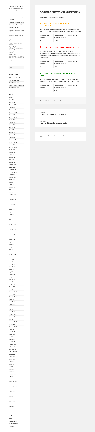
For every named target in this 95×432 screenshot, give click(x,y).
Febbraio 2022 (12, 224)
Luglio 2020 (12, 272)
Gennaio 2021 (12, 257)
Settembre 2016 (13, 386)
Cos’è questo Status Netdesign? (16, 17)
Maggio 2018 (12, 336)
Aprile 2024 (12, 159)
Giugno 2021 (12, 244)
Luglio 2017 (12, 361)
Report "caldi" (57, 100)
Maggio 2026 (12, 97)
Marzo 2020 (12, 282)
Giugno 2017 (12, 364)
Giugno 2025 (12, 124)
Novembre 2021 (13, 232)
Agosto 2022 (12, 209)
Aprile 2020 (12, 279)
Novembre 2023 (13, 172)
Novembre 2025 (13, 112)
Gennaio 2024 (12, 167)
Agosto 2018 (12, 329)
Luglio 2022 (12, 212)
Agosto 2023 (12, 179)
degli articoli (13, 421)
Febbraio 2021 (12, 254)
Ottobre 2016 (12, 384)
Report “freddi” (16, 41)
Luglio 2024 (12, 152)
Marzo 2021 (12, 252)
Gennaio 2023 (12, 197)
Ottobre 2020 (12, 264)
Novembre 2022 (13, 202)
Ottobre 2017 (12, 354)
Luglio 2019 (12, 301)
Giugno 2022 (12, 214)
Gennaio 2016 (12, 406)
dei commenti (13, 423)
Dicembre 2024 (12, 139)
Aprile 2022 (12, 219)
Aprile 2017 (12, 369)
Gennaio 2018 (12, 346)
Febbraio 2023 (12, 194)
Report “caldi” (16, 57)
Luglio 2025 (12, 122)
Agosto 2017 (12, 359)
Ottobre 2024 (12, 144)
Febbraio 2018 (12, 344)
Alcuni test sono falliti (14, 80)
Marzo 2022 (12, 222)
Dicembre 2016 (12, 379)
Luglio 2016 (12, 391)
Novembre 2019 (13, 292)
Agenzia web (56, 135)
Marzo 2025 (12, 132)
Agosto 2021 (12, 239)
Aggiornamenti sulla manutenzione (16, 32)
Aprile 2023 (12, 189)
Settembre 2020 (13, 267)
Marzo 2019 (12, 311)
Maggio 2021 (12, 247)
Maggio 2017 (12, 366)
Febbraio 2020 (12, 284)
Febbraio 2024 (12, 164)
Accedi (10, 418)
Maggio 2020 (12, 277)
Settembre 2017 (13, 356)
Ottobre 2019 (12, 294)
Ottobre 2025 (12, 114)
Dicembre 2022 (12, 199)
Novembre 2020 (13, 262)
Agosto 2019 (12, 299)
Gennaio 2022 (12, 227)
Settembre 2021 (13, 237)
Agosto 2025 (12, 119)
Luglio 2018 (12, 331)
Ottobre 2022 (12, 204)
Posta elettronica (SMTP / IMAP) (16, 22)
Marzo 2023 (12, 192)
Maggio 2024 (12, 157)
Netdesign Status (16, 6)
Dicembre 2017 (12, 349)
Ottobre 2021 (12, 234)
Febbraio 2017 (12, 374)
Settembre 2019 (13, 296)
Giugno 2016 (12, 394)
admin (50, 100)
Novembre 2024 (13, 142)
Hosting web (12, 19)
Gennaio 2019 (12, 316)
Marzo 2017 (12, 371)
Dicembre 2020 (12, 259)
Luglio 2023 (12, 182)
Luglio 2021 (12, 242)
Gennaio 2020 (12, 287)
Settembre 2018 (13, 326)
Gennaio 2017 (12, 376)
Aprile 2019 (12, 309)
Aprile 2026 (12, 100)
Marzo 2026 (12, 102)
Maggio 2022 (12, 217)
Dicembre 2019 (12, 289)
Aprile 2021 (12, 249)
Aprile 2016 (12, 399)
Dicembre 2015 (12, 409)
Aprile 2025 (12, 129)
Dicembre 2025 (12, 110)
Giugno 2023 (12, 184)
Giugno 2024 (12, 154)
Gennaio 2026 (12, 107)
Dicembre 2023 (12, 169)
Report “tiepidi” (16, 49)
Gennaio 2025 (12, 137)
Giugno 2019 (12, 304)
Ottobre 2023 (12, 174)
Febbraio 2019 (12, 314)
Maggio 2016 (12, 396)
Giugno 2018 (12, 334)
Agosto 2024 (12, 149)
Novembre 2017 (13, 351)
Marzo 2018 (12, 341)
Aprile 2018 (12, 339)
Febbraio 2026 (12, 105)
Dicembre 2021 (12, 229)
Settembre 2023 (13, 177)
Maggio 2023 (12, 187)
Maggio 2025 (12, 127)
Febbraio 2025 (12, 134)
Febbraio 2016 (12, 404)
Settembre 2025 (13, 117)
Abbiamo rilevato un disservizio (16, 77)
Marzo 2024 (12, 162)
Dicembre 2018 (12, 319)
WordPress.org (12, 426)
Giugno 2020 (12, 274)
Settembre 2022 (13, 207)
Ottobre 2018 (12, 324)
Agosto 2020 (12, 269)
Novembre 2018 (13, 321)
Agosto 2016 (12, 389)
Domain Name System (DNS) (15, 24)
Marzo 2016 (12, 401)
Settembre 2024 (13, 147)
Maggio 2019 (12, 306)
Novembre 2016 (13, 381)
